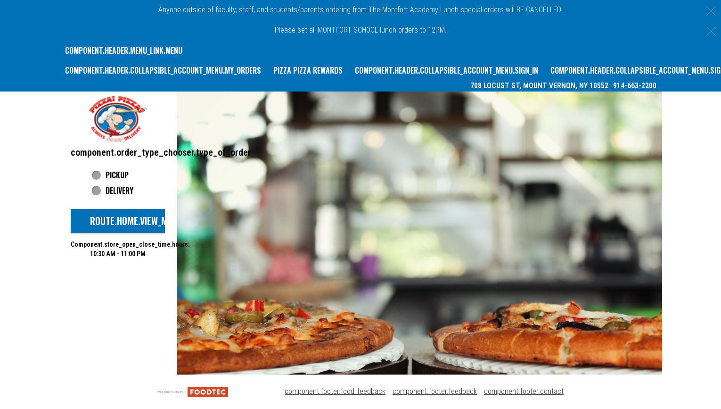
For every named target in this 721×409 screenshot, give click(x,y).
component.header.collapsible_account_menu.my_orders (163, 70)
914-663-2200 (634, 85)
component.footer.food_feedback (335, 391)
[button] (117, 118)
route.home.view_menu (136, 221)
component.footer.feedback (435, 391)
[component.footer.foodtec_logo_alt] (192, 391)
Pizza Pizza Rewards (308, 70)
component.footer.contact (524, 391)
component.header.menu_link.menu (123, 50)
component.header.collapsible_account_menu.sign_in (446, 70)
